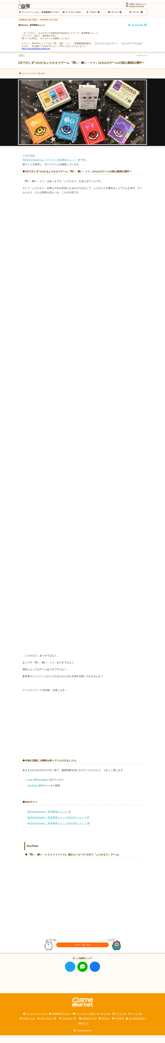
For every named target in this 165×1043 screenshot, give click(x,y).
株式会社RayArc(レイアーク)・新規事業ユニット (50, 167)
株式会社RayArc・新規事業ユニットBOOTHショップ (56, 825)
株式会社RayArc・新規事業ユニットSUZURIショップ (56, 831)
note (29, 787)
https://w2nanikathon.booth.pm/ (36, 56)
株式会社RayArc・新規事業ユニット (47, 819)
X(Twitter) (43, 787)
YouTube (32, 793)
